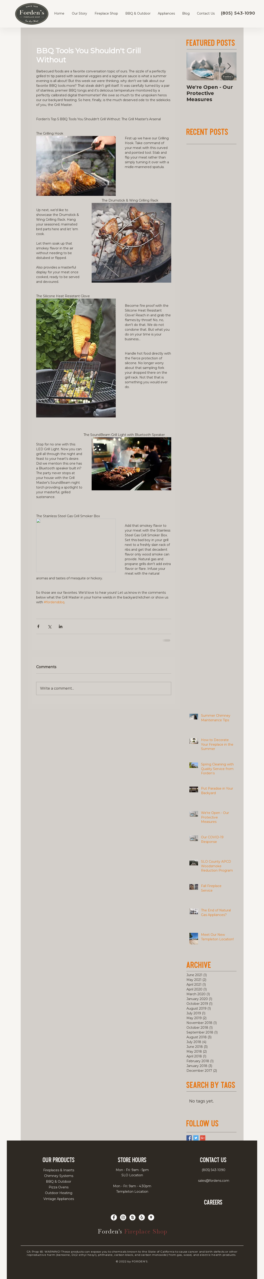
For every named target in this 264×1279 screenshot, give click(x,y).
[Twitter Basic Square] (196, 1138)
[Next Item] (229, 66)
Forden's (111, 1231)
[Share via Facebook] (38, 626)
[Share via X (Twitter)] (49, 626)
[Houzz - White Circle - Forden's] (132, 1217)
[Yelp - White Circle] (142, 1217)
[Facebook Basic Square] (189, 1138)
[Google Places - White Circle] (151, 1217)
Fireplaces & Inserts (58, 1170)
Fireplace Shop (145, 1231)
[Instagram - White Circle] (123, 1217)
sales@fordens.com (213, 1181)
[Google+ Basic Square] (202, 1138)
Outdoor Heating (58, 1193)
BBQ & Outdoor (58, 1181)
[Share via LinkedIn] (60, 626)
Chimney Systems (58, 1176)
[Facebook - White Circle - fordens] (114, 1217)
